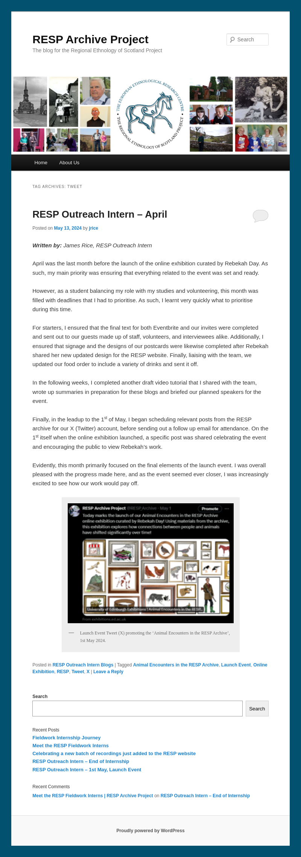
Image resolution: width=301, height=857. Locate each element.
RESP (63, 671)
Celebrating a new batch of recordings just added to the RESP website (114, 753)
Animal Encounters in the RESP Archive (176, 665)
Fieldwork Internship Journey (66, 737)
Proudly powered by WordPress (150, 830)
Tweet (77, 671)
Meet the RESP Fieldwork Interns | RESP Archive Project (92, 795)
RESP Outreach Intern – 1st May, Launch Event (86, 769)
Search (39, 696)
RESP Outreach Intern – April (99, 214)
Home (40, 162)
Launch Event (236, 665)
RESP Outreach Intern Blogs (83, 665)
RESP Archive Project (90, 39)
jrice (93, 228)
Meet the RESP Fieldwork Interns (70, 745)
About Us (69, 162)
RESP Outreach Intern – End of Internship (80, 761)
